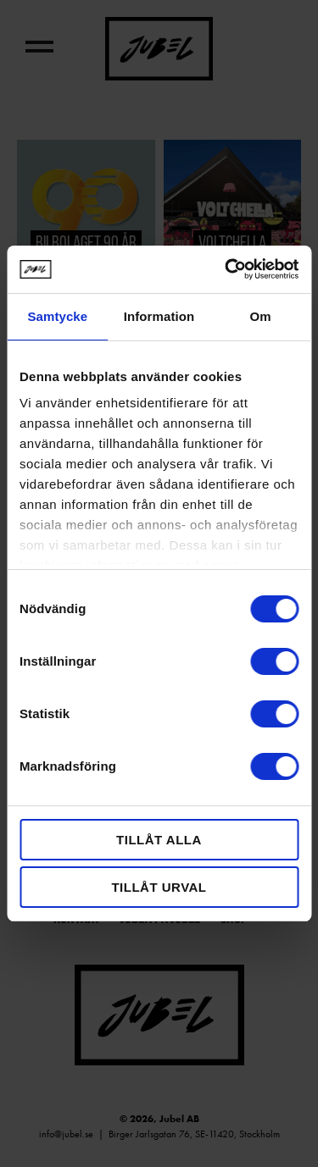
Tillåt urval (158, 887)
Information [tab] (159, 316)
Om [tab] (260, 316)
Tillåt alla (159, 839)
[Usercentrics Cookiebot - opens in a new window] (226, 269)
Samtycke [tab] (57, 316)
